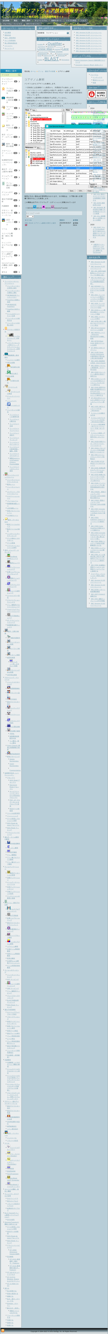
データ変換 (11, 543)
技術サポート (56, 21)
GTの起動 (10, 376)
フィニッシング (12, 816)
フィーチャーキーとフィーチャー (7, 81)
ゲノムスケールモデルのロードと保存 (13, 1071)
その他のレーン (12, 515)
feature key (47, 55)
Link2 (54, 1330)
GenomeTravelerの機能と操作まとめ (8, 265)
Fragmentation (15, 770)
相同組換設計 (12, 1126)
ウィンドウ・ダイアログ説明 (7, 245)
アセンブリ (11, 777)
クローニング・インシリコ (7, 153)
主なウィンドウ (12, 1198)
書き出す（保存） (13, 1308)
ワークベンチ (11, 387)
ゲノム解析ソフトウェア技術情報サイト (44, 10)
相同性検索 (11, 657)
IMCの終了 (12, 373)
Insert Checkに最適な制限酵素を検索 (13, 747)
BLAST (51, 58)
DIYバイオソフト (33, 24)
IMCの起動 (11, 362)
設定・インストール (10, 222)
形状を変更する (12, 1293)
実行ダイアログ (12, 1201)
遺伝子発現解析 (10, 1009)
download (61, 55)
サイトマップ (9, 48)
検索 (94, 82)
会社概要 (8, 32)
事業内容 (8, 35)
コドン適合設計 (12, 1129)
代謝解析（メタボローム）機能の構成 (13, 1064)
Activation (65, 60)
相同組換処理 (13, 754)
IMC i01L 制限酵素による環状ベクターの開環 (99, 218)
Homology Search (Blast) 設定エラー (89, 65)
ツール (4, 229)
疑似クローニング (13, 756)
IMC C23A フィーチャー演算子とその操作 (99, 189)
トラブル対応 (71, 21)
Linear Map (45, 48)
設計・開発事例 (10, 38)
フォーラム (94, 74)
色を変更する (12, 1291)
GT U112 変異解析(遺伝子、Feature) (15, 1268)
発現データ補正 (12, 1030)
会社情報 (6, 21)
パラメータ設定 (12, 1140)
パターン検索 (13, 655)
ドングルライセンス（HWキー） (13, 338)
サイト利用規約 (10, 40)
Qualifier (55, 44)
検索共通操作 (13, 638)
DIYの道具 (11, 1219)
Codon (40, 60)
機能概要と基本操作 (10, 100)
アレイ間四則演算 (13, 1036)
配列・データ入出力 (10, 127)
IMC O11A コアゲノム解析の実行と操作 (41, 223)
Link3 (59, 1330)
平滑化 (12, 733)
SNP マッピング (13, 988)
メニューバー (12, 401)
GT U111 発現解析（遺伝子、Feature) (15, 1261)
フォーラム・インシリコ (12, 24)
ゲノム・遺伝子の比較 (10, 185)
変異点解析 (11, 958)
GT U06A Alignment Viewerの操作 (14, 1252)
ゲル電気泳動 (13, 726)
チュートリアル (41, 21)
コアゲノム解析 (12, 946)
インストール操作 (13, 360)
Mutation (50, 46)
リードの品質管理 (13, 813)
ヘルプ (83, 21)
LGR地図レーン (12, 508)
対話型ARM (11, 1171)
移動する (10, 1296)
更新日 (62, 220)
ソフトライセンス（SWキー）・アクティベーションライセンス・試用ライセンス (13, 347)
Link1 (49, 1330)
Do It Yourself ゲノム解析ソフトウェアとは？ (7, 255)
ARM (10, 1168)
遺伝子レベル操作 (13, 1033)
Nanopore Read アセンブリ (14, 787)
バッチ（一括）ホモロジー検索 (14, 664)
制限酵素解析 (13, 688)
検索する (10, 1325)
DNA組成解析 (13, 843)
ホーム (33, 71)
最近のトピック (98, 80)
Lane (65, 48)
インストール (12, 1138)
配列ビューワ (13, 563)
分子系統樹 (12, 915)
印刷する (10, 1320)
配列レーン (11, 484)
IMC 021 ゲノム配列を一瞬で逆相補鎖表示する (99, 155)
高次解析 (10, 1256)
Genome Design (43, 51)
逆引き (4, 272)
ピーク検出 (11, 1038)
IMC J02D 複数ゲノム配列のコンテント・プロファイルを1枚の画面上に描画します (99, 123)
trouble (40, 44)
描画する (10, 1322)
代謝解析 (5, 206)
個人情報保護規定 (11, 43)
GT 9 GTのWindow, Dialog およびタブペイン (13, 1279)
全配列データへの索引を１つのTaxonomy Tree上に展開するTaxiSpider (98, 248)
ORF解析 (12, 852)
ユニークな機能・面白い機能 (7, 235)
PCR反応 (12, 699)
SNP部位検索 (12, 675)
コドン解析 (12, 848)
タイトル (28, 220)
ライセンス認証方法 (10, 90)
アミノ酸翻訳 (12, 855)
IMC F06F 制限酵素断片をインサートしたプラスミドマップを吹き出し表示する (99, 146)
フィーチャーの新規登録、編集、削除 (14, 449)
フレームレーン (12, 501)
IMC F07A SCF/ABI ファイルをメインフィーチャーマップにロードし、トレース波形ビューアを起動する (99, 166)
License (57, 49)
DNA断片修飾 (13, 731)
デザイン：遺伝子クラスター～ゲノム (7, 212)
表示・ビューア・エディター (7, 137)
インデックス (97, 77)
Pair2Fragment (12, 1174)
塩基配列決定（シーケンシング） (7, 162)
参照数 (75, 220)
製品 (15, 21)
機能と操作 (26, 21)
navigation (41, 46)
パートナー (9, 46)
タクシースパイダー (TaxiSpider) (13, 1162)
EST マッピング (13, 979)
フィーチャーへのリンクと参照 (14, 469)
